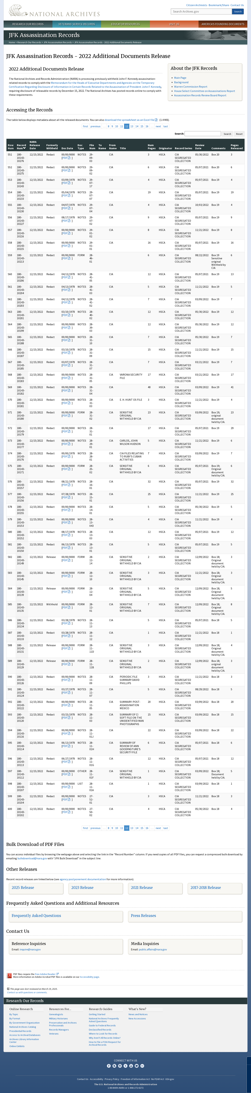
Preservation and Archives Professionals (63, 1024)
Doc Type (81, 146)
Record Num (21, 146)
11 (121, 126)
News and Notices (138, 1014)
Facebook (109, 1066)
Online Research (21, 1009)
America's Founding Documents (223, 24)
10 (116, 126)
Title (123, 148)
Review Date (199, 146)
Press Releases (143, 915)
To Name (102, 146)
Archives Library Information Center (24, 1041)
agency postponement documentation (83, 879)
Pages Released (237, 146)
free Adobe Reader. (47, 974)
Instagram (120, 1066)
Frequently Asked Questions (36, 915)
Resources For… (60, 1009)
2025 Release (23, 887)
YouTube (131, 1066)
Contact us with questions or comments (27, 992)
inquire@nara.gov (30, 949)
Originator (165, 148)
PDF (64, 158)
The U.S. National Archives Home (54, 10)
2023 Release (82, 887)
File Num (92, 146)
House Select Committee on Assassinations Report (204, 91)
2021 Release (142, 887)
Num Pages (152, 146)
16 (147, 126)
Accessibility (96, 1079)
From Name (113, 146)
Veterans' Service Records (77, 24)
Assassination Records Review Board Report (200, 95)
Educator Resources (125, 24)
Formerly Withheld (52, 146)
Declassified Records (100, 1029)
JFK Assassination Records (58, 42)
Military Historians (58, 1018)
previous (95, 126)
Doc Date (67, 148)
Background (181, 82)
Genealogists (56, 1014)
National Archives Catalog (22, 1026)
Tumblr (125, 1066)
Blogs (137, 1066)
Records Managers (59, 1029)
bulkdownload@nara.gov (32, 858)
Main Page (180, 77)
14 (136, 126)
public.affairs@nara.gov (153, 949)
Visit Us (174, 24)
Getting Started (97, 1014)
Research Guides (100, 1009)
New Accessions (137, 1018)
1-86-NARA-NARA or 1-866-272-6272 (125, 1087)
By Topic (13, 1014)
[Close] (247, 1061)
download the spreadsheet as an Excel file (129, 120)
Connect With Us (125, 1060)
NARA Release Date (35, 145)
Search (238, 11)
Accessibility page (89, 976)
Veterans (54, 1033)
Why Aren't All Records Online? (105, 1037)
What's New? (137, 1009)
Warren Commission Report (190, 86)
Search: (179, 133)
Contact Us (237, 5)
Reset (239, 133)
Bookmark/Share (219, 5)
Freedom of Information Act (135, 1079)
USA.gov (169, 1079)
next (158, 126)
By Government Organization (24, 1022)
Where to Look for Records (103, 1033)
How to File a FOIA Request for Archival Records (105, 1043)
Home (12, 42)
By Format (14, 1018)
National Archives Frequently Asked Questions (104, 1020)
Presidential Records (20, 1031)
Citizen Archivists (196, 5)
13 (131, 126)
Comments (218, 148)
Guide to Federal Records (102, 1025)
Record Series (183, 148)
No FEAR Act (157, 1079)
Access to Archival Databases (24, 1035)
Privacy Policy (112, 1079)
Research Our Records (28, 24)
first (85, 126)
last (165, 126)
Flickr (142, 1066)
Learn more (220, 1086)
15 (141, 126)
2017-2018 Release (206, 887)
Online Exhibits (17, 1046)
